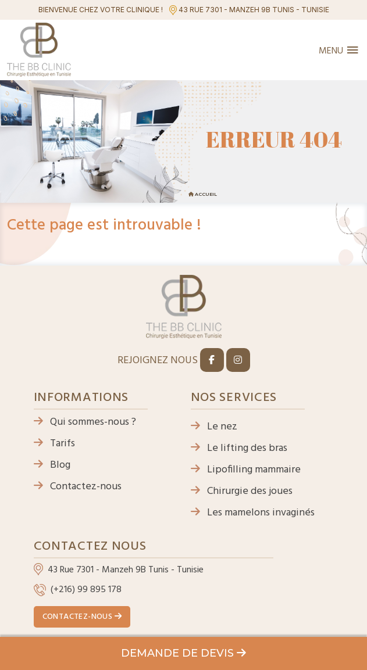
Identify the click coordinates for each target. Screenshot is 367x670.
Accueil (206, 194)
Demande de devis (183, 653)
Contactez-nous (78, 486)
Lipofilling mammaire (246, 469)
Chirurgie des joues (242, 491)
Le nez (214, 426)
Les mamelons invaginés (253, 512)
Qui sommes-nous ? (85, 422)
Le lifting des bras (239, 448)
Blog (52, 465)
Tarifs (54, 443)
